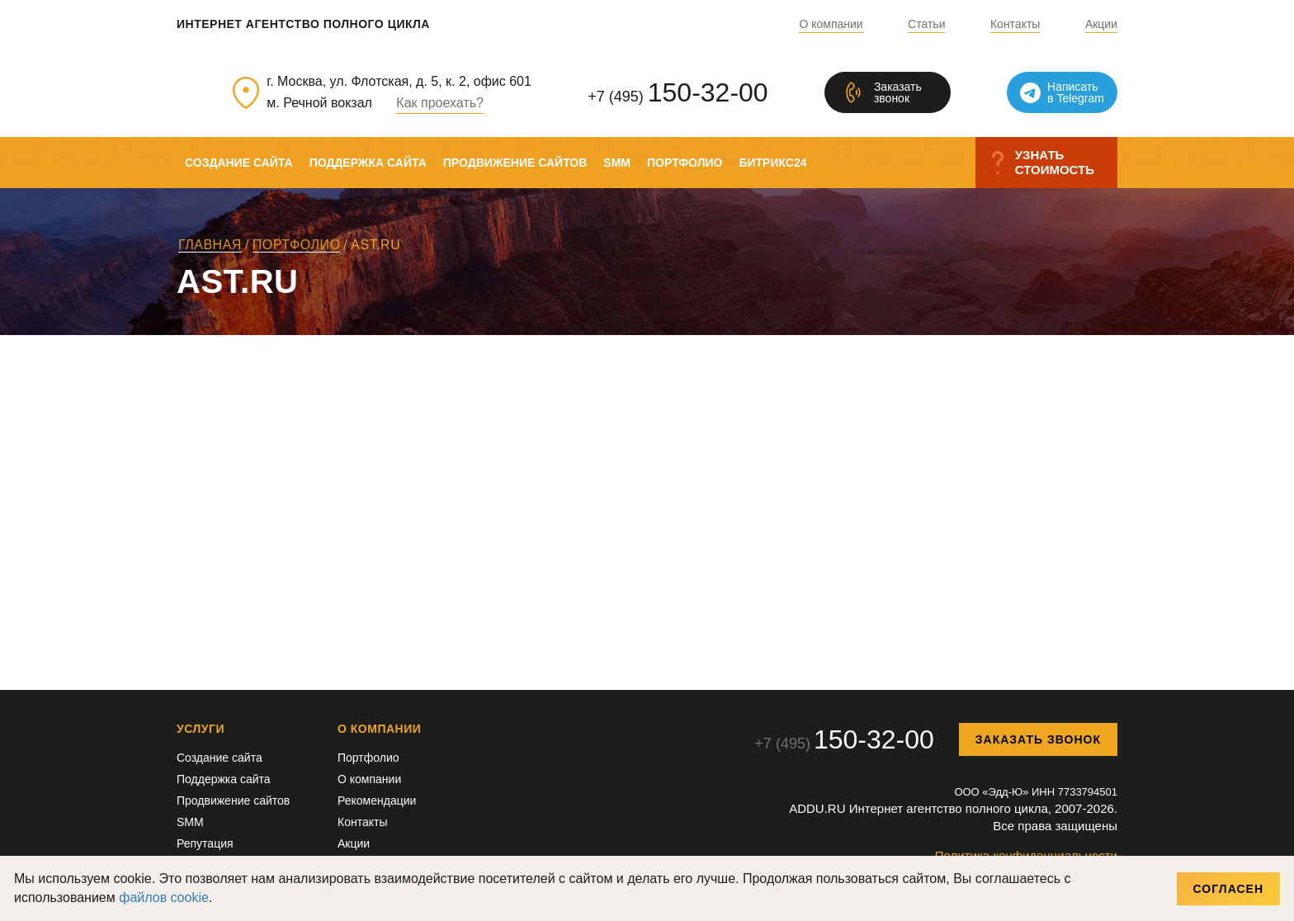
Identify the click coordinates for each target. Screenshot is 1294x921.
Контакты (1015, 24)
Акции (1101, 24)
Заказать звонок (1038, 739)
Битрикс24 (772, 162)
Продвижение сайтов (515, 162)
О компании (830, 24)
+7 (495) (677, 92)
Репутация (205, 843)
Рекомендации (377, 800)
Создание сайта (239, 162)
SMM (616, 162)
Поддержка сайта (368, 162)
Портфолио (684, 162)
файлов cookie (164, 897)
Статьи (926, 24)
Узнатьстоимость (1054, 162)
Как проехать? (440, 103)
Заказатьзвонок (898, 92)
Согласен (1228, 888)
